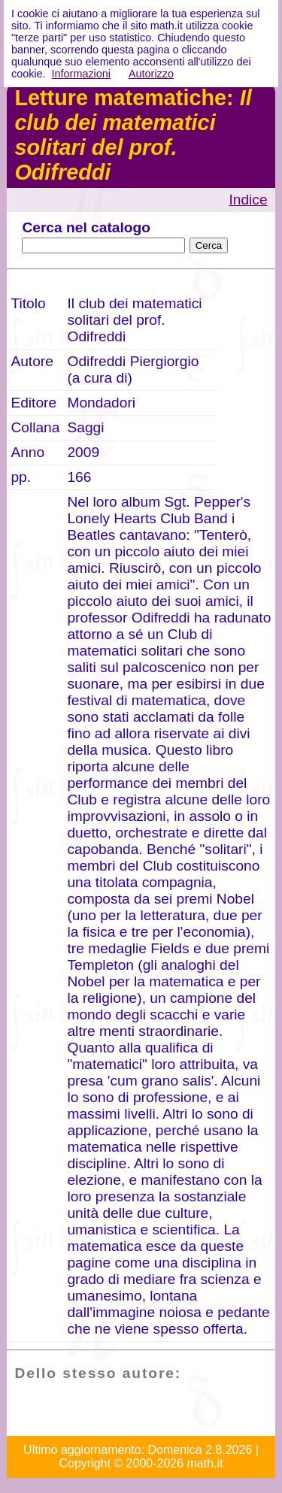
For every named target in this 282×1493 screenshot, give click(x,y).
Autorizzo (151, 74)
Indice (248, 199)
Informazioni (81, 74)
